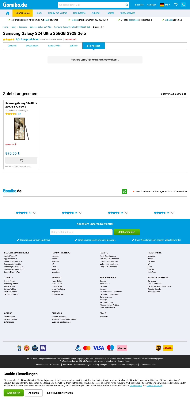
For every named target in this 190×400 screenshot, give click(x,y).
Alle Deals (104, 317)
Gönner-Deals (22, 13)
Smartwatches (58, 294)
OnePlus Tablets (10, 292)
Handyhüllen (57, 281)
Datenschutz (9, 322)
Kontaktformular (154, 284)
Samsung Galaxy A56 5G (14, 267)
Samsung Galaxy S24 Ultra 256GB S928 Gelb (72, 27)
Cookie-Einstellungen (82, 365)
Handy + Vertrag (61, 253)
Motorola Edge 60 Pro (13, 261)
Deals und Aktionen (107, 308)
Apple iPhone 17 (10, 256)
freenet (54, 259)
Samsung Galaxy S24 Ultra (40, 27)
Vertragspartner (154, 292)
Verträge (103, 300)
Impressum (67, 365)
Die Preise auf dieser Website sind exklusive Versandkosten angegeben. (135, 359)
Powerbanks (57, 286)
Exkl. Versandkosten (23, 167)
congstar (55, 256)
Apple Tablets (9, 286)
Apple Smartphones (108, 256)
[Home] (7, 13)
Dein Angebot (98, 27)
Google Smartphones (108, 267)
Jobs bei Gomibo (154, 289)
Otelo (54, 267)
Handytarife (79, 13)
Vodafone (56, 272)
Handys (104, 253)
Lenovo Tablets (10, 289)
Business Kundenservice (61, 322)
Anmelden (151, 5)
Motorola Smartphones (109, 264)
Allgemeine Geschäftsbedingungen (123, 365)
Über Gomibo (9, 317)
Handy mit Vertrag (57, 13)
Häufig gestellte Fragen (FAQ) (159, 286)
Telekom (55, 269)
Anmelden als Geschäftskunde (64, 319)
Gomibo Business (59, 317)
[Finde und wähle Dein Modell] (93, 5)
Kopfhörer (56, 292)
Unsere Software (10, 319)
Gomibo (8, 313)
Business (57, 313)
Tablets (110, 13)
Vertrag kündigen (107, 302)
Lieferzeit (103, 286)
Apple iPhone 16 (10, 259)
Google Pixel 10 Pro (12, 272)
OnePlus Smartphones (109, 261)
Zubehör (95, 13)
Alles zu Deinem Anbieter (110, 305)
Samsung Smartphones (109, 259)
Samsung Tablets (11, 284)
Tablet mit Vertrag (11, 294)
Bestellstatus (105, 284)
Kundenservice (127, 13)
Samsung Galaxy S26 (12, 264)
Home (5, 27)
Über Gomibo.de (41, 365)
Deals (103, 313)
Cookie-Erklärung (154, 385)
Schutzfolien (57, 284)
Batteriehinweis (106, 297)
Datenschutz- (136, 385)
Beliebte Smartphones (16, 253)
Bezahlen (103, 281)
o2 (53, 264)
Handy (38, 13)
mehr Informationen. (122, 361)
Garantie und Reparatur (109, 294)
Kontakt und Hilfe (158, 277)
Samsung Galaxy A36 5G (14, 269)
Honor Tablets (9, 281)
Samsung (23, 27)
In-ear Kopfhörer (58, 289)
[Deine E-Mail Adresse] (81, 232)
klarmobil (56, 261)
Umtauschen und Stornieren (111, 292)
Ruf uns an (152, 281)
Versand (103, 289)
